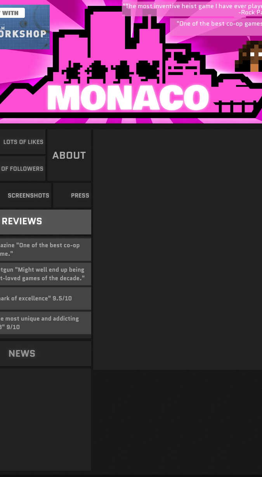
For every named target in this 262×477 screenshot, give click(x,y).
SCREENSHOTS (28, 195)
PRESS (80, 195)
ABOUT (69, 155)
